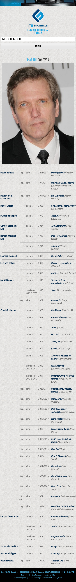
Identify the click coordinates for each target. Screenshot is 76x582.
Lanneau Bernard (8, 256)
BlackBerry (56, 310)
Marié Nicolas (6, 280)
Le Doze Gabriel (7, 263)
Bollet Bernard (7, 172)
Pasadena (55, 496)
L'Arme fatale (57, 419)
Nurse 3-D (56, 256)
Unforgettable (57, 172)
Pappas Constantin (9, 516)
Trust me (55, 216)
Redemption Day (59, 317)
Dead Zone (56, 486)
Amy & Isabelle (58, 536)
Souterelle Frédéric (9, 546)
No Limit (55, 334)
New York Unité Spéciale (62, 183)
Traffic (54, 526)
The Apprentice (58, 226)
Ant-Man (55, 273)
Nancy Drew (56, 399)
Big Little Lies (57, 196)
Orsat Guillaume (8, 310)
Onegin (54, 546)
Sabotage (55, 553)
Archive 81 (56, 300)
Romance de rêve (59, 516)
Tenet (53, 327)
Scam (53, 290)
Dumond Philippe (8, 216)
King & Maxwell (58, 456)
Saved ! (54, 348)
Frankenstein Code (60, 429)
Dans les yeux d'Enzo (61, 263)
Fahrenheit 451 (58, 366)
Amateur (55, 246)
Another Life (57, 560)
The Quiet (55, 341)
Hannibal (55, 449)
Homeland (56, 466)
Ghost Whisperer (59, 476)
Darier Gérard (6, 206)
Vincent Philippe (8, 553)
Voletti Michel (6, 560)
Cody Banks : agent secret (63, 206)
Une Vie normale (59, 236)
